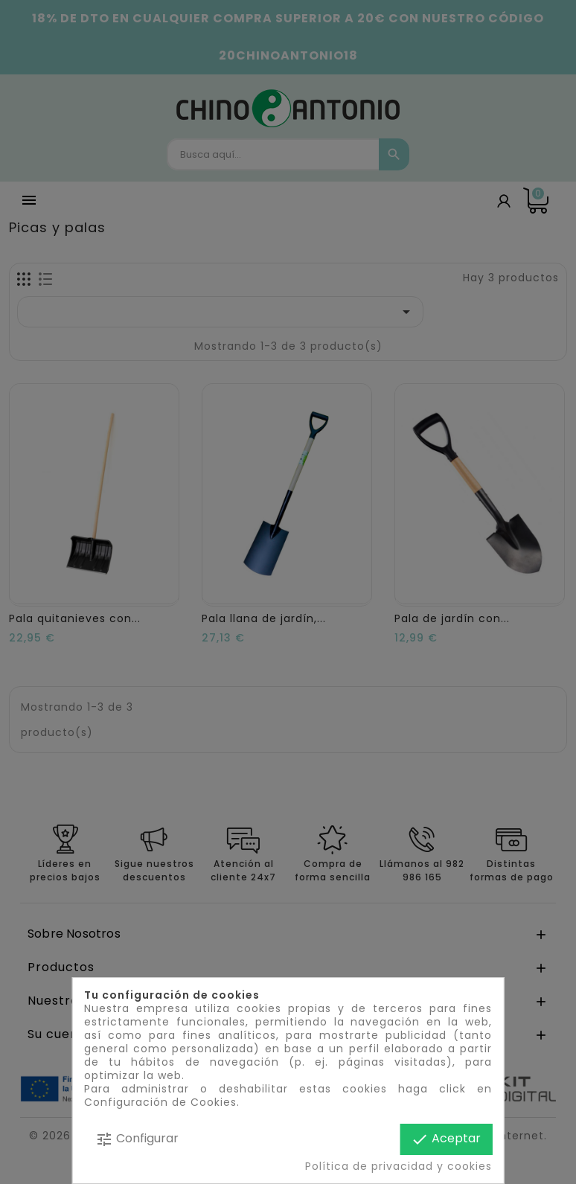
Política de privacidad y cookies (398, 1166)
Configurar (137, 1139)
